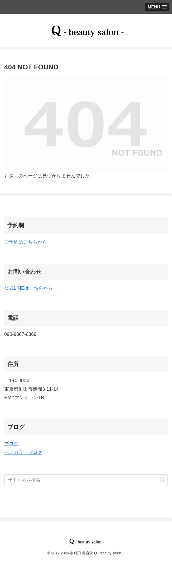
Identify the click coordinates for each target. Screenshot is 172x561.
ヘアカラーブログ (23, 452)
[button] (162, 480)
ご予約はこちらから (25, 242)
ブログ (11, 443)
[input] (86, 480)
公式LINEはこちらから (28, 288)
